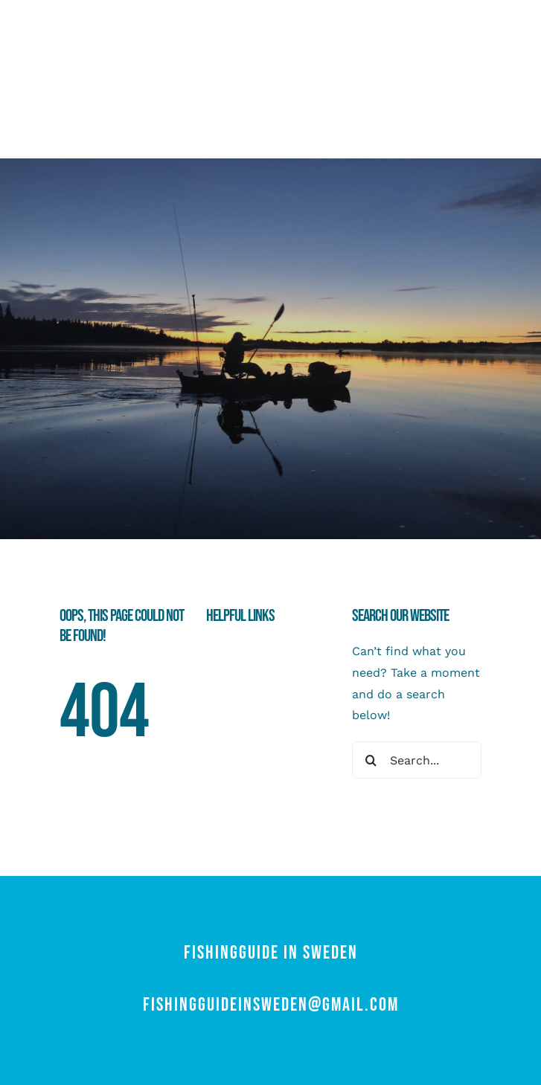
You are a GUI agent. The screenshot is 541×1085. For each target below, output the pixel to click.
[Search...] (416, 760)
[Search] (370, 760)
